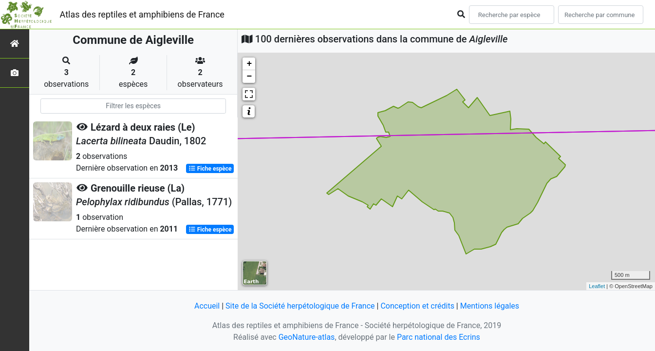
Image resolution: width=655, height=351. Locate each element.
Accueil (207, 306)
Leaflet (597, 286)
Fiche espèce (210, 168)
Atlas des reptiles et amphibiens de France (142, 14)
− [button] (249, 76)
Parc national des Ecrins (438, 337)
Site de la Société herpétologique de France (299, 306)
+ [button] (249, 64)
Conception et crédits (417, 306)
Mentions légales (489, 306)
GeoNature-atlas (307, 337)
